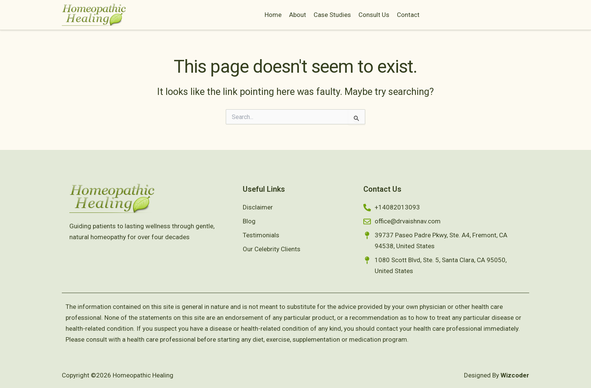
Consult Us (373, 14)
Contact (408, 14)
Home (273, 14)
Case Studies (332, 14)
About (297, 14)
